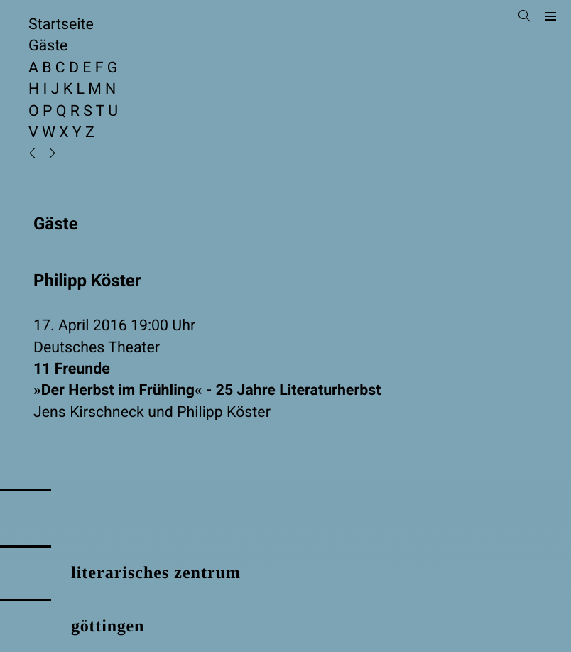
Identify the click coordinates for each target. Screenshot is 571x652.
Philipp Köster (224, 412)
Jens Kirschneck (88, 412)
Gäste (47, 46)
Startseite (61, 24)
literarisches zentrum (156, 573)
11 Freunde (285, 381)
